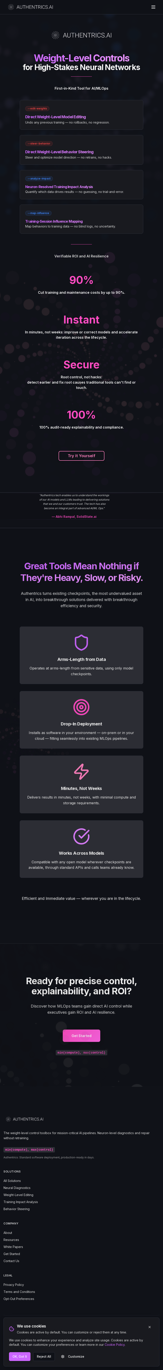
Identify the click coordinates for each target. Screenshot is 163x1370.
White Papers (13, 1247)
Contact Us (11, 1261)
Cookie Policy (115, 1344)
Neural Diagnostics (17, 1188)
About (8, 1233)
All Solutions (12, 1181)
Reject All (44, 1356)
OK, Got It (20, 1356)
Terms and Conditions (19, 1292)
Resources (11, 1240)
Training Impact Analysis (21, 1202)
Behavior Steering (17, 1209)
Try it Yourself (81, 455)
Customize (72, 1356)
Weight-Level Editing (18, 1195)
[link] (81, 115)
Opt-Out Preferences (19, 1299)
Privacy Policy (14, 1285)
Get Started (81, 1037)
